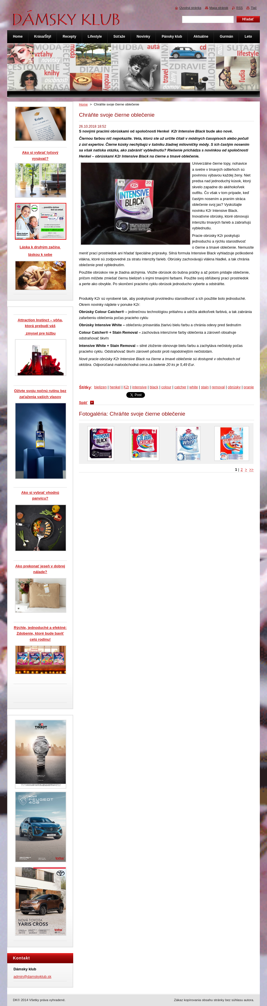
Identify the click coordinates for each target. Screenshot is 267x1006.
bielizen (100, 387)
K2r (126, 387)
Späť (83, 402)
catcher (180, 387)
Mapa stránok (218, 7)
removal (218, 387)
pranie (249, 387)
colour (166, 387)
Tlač (254, 7)
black (154, 387)
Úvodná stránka (190, 7)
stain (205, 387)
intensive (139, 387)
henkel (115, 387)
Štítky (85, 387)
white (193, 387)
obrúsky (234, 387)
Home (83, 104)
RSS (239, 7)
